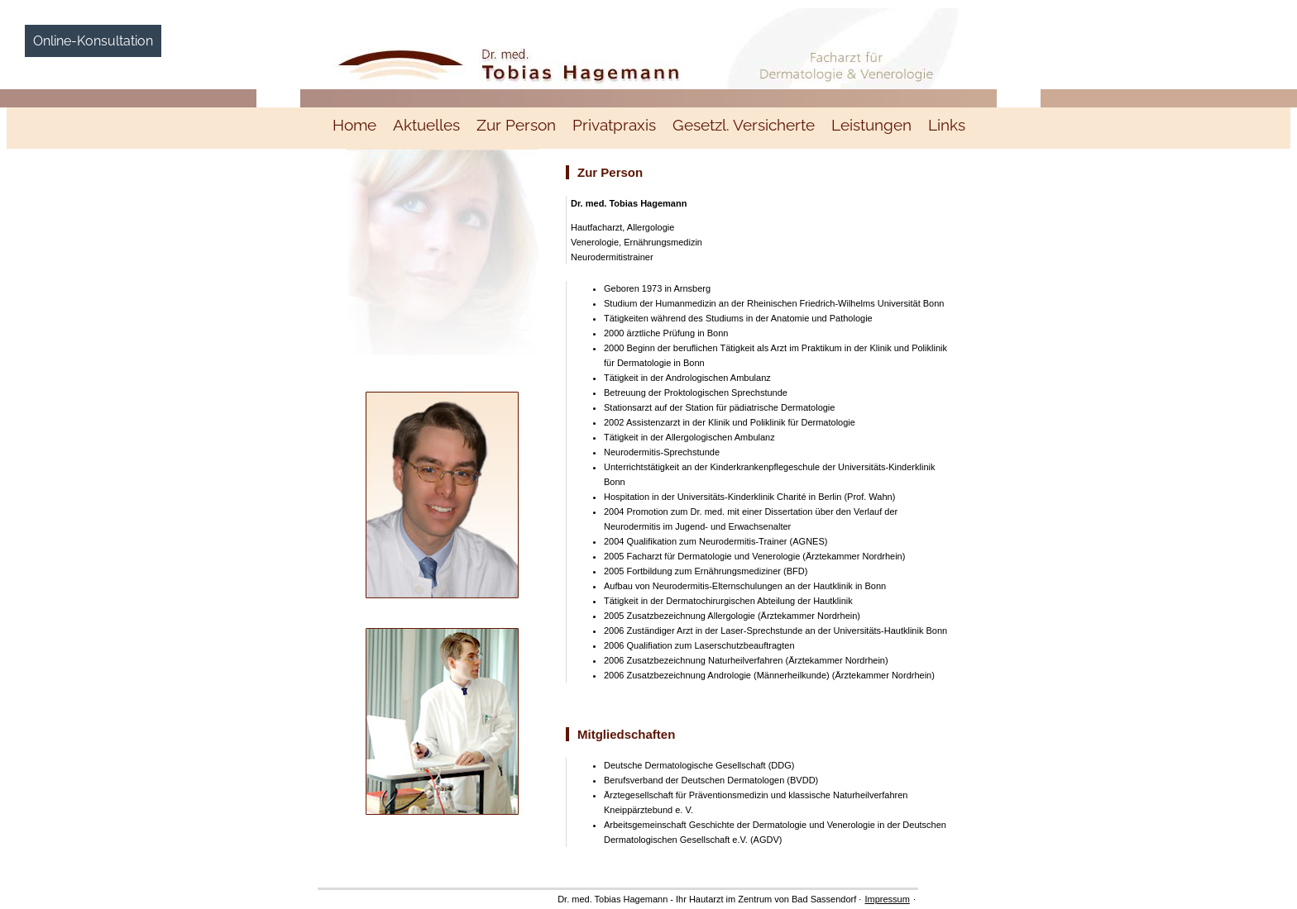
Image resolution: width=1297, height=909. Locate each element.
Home (354, 125)
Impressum (886, 899)
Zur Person (516, 125)
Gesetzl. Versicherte (743, 125)
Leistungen (871, 125)
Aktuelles (426, 125)
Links (946, 125)
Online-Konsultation (93, 41)
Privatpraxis (614, 125)
